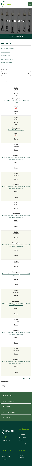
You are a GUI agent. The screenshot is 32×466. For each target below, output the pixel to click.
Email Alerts (7, 395)
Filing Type (4, 69)
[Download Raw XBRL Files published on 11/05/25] (16, 135)
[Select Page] (16, 386)
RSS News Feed (9, 412)
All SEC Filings (5, 52)
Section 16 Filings (6, 62)
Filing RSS (27, 378)
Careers (4, 459)
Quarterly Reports (7, 59)
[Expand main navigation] (30, 4)
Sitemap (6, 417)
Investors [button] (16, 36)
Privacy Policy (6, 440)
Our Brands (22, 438)
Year (2, 78)
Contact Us (6, 456)
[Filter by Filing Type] (16, 73)
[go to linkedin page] (2, 437)
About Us (22, 434)
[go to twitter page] (6, 437)
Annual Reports (6, 55)
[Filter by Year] (16, 82)
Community (23, 444)
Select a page (5, 381)
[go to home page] (7, 431)
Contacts (6, 406)
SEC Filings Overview (7, 48)
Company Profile (9, 401)
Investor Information (23, 456)
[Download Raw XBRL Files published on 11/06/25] (16, 108)
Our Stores (22, 441)
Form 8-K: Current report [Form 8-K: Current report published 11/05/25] (16, 130)
